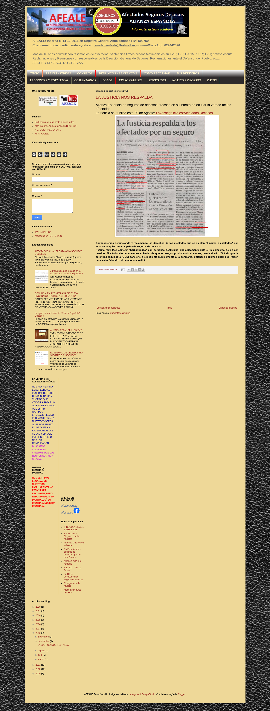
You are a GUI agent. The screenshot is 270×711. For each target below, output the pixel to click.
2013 (38, 628)
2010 (38, 669)
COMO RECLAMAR (157, 73)
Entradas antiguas (228, 308)
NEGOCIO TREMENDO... (48, 129)
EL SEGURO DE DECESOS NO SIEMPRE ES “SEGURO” (66, 354)
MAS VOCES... (42, 133)
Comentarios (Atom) (120, 313)
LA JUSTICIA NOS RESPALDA (124, 97)
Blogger (181, 694)
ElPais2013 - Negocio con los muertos (72, 536)
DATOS (212, 80)
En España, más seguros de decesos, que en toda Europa (72, 553)
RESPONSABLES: (131, 80)
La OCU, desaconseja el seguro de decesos (73, 577)
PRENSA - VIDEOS (58, 73)
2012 (38, 633)
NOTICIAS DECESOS (186, 80)
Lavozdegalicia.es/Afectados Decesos (184, 113)
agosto (41, 650)
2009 (38, 673)
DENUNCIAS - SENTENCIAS (118, 73)
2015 (38, 620)
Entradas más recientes (108, 308)
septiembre (44, 641)
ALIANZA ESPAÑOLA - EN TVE (66, 330)
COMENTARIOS (85, 80)
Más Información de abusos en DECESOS (56, 126)
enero (41, 659)
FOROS (107, 80)
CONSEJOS (84, 73)
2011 (38, 665)
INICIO (34, 73)
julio (40, 655)
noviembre (43, 636)
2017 (38, 611)
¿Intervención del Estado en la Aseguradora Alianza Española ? (66, 272)
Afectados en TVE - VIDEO (48, 236)
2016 (38, 615)
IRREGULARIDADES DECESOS (74, 528)
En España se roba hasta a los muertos (54, 122)
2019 (38, 607)
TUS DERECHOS (187, 73)
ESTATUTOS (157, 80)
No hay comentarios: (108, 269)
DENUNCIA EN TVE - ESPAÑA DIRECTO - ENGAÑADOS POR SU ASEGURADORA (56, 294)
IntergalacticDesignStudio (142, 694)
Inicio (169, 308)
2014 (38, 624)
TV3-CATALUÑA (43, 232)
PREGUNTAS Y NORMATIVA (49, 80)
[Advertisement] (167, 290)
